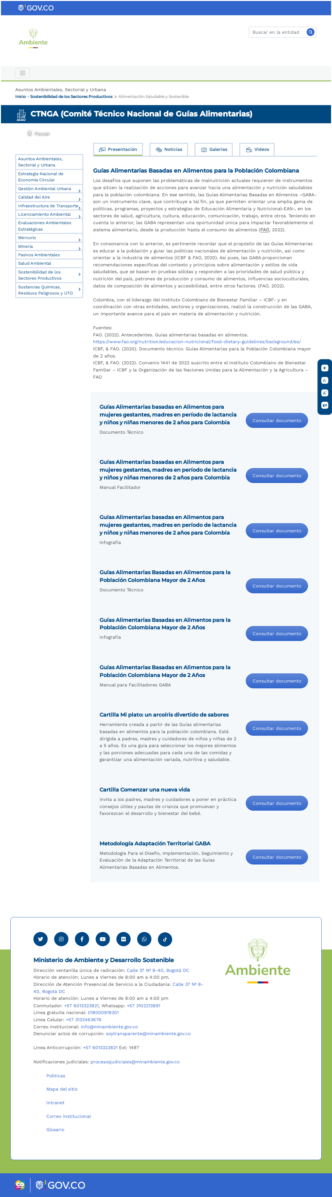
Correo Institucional (68, 1116)
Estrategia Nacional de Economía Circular (41, 176)
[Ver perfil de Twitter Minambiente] (40, 939)
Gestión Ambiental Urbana (44, 188)
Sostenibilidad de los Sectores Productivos (71, 96)
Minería (25, 246)
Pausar (29, 131)
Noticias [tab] (168, 149)
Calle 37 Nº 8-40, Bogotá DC (158, 970)
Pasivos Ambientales (39, 254)
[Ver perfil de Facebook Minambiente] (82, 939)
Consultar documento (277, 420)
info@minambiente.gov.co (109, 1026)
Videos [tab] (257, 149)
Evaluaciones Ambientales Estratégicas (44, 225)
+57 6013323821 (81, 1005)
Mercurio (27, 237)
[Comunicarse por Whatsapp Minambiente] (144, 939)
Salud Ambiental (34, 263)
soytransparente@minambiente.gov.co (148, 1033)
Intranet (55, 1102)
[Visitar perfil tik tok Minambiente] (165, 937)
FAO (264, 229)
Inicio (20, 96)
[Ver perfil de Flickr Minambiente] (123, 939)
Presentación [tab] (118, 149)
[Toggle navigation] (22, 73)
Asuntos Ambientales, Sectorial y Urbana (40, 161)
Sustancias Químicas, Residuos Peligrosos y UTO (45, 290)
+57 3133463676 (83, 1019)
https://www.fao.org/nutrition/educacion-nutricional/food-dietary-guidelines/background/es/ (197, 341)
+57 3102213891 (143, 1005)
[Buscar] (283, 32)
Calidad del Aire (34, 197)
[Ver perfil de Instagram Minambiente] (61, 939)
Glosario (55, 1129)
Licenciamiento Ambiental (44, 214)
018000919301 (103, 1012)
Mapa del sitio (61, 1089)
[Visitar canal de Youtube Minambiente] (103, 939)
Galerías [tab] (213, 149)
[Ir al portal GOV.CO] (36, 7)
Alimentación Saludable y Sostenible (153, 96)
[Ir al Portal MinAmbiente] (33, 38)
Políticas (55, 1075)
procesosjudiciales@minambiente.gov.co (135, 1061)
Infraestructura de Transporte (48, 205)
